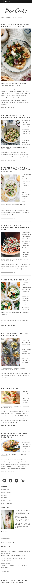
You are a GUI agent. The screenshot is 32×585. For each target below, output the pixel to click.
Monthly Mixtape (6, 500)
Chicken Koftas (10, 389)
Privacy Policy (5, 571)
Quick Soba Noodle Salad (15, 280)
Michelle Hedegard (16, 582)
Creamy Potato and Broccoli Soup (13, 558)
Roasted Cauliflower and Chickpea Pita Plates (15, 25)
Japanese (26, 312)
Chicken (25, 406)
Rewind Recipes (6, 492)
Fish (24, 204)
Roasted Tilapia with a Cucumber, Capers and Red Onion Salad (16, 169)
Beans (3, 148)
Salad (8, 148)
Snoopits (4, 497)
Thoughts (4, 495)
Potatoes (4, 456)
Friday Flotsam (5, 489)
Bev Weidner (7, 83)
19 (14, 381)
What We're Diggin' (6, 503)
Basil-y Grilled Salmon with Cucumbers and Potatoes (14, 435)
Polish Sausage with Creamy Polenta (14, 562)
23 (14, 160)
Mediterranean (6, 85)
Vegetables (5, 369)
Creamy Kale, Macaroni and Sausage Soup (15, 551)
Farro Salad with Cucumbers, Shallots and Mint (15, 227)
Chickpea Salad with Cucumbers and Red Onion (15, 116)
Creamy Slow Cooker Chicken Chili (13, 555)
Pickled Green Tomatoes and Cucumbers (15, 334)
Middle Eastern (6, 407)
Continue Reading (7, 107)
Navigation (7, 1)
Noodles (4, 314)
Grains (25, 259)
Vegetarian (16, 85)
